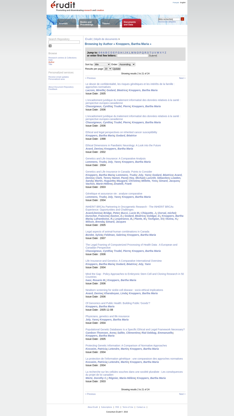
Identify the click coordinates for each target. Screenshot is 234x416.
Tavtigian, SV (156, 218)
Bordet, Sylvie (94, 234)
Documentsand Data (130, 23)
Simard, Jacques (169, 180)
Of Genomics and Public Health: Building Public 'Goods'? (118, 303)
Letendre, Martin (118, 348)
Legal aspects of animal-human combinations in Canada (117, 231)
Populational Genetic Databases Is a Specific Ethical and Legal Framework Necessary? (135, 329)
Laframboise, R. (103, 218)
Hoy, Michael (137, 177)
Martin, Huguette (105, 180)
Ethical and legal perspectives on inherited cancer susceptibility (121, 132)
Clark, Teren (102, 177)
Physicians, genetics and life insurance (107, 316)
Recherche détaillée (167, 22)
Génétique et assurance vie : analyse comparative (114, 193)
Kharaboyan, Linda (115, 293)
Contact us (141, 407)
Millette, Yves (149, 180)
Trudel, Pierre (122, 106)
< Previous (90, 78)
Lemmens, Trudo (96, 161)
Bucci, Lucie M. (130, 212)
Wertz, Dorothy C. (96, 378)
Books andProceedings (86, 23)
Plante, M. (140, 218)
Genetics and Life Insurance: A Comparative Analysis (116, 158)
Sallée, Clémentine (128, 332)
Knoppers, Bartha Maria (143, 90)
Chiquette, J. (148, 212)
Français (176, 2)
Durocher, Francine (97, 215)
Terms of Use (127, 407)
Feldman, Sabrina (115, 234)
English (183, 2)
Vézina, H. (171, 218)
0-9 (100, 52)
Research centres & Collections (62, 58)
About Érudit (93, 407)
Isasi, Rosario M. (96, 280)
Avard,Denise (94, 212)
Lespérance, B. (124, 218)
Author (51, 62)
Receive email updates (58, 77)
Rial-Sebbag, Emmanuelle (157, 332)
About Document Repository (61, 87)
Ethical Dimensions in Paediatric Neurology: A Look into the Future (123, 145)
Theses (106, 23)
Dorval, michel (167, 212)
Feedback (52, 89)
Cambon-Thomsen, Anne (101, 332)
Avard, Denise (94, 148)
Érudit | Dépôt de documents (101, 39)
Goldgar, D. (154, 215)
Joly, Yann (114, 161)
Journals (63, 23)
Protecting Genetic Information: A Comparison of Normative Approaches (126, 345)
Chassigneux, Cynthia (99, 106)
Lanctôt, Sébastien (157, 177)
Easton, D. (116, 215)
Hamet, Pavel (120, 177)
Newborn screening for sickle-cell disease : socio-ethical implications (124, 290)
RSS (117, 407)
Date (50, 60)
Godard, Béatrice (116, 90)
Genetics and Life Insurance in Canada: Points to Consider (119, 171)
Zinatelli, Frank (123, 183)
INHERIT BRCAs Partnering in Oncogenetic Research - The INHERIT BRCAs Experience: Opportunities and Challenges (129, 208)
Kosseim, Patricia (96, 348)
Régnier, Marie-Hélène (122, 378)
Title (50, 64)
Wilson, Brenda (95, 221)
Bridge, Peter (111, 212)
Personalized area (56, 79)
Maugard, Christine (128, 180)
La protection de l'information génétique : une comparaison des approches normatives (134, 358)
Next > (182, 78)
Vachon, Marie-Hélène (99, 183)
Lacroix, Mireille (95, 90)
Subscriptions (106, 407)
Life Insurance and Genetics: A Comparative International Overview (124, 260)
